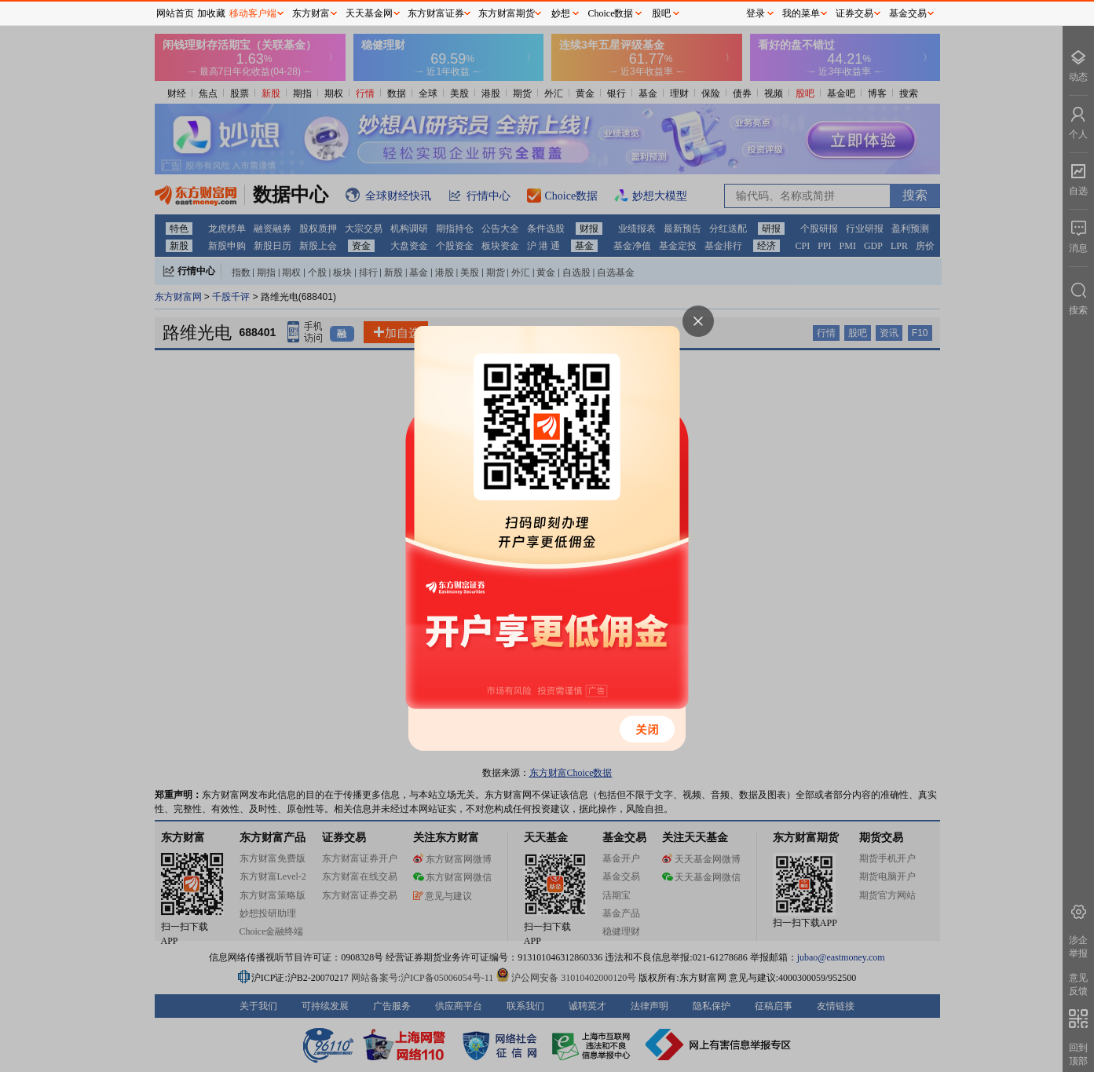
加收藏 (211, 13)
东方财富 (311, 13)
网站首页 (175, 13)
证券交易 (854, 13)
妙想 (560, 13)
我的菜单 (801, 13)
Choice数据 (611, 13)
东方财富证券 (436, 13)
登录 (755, 13)
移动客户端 (252, 13)
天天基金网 (369, 13)
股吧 (661, 13)
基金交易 (908, 13)
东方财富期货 (506, 13)
